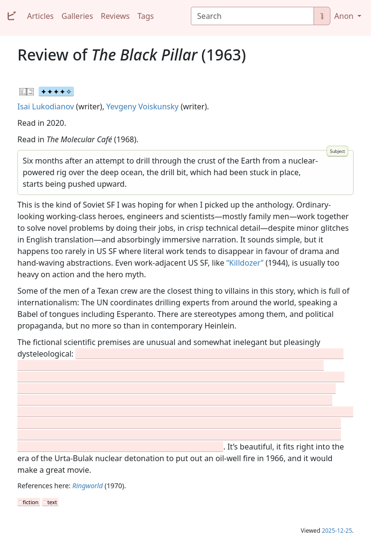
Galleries (77, 16)
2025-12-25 (337, 530)
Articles (40, 16)
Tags (145, 16)
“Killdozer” (245, 262)
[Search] (252, 16)
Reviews (115, 16)
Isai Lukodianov (45, 106)
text (52, 502)
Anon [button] (345, 16)
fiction (31, 502)
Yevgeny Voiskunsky (142, 106)
